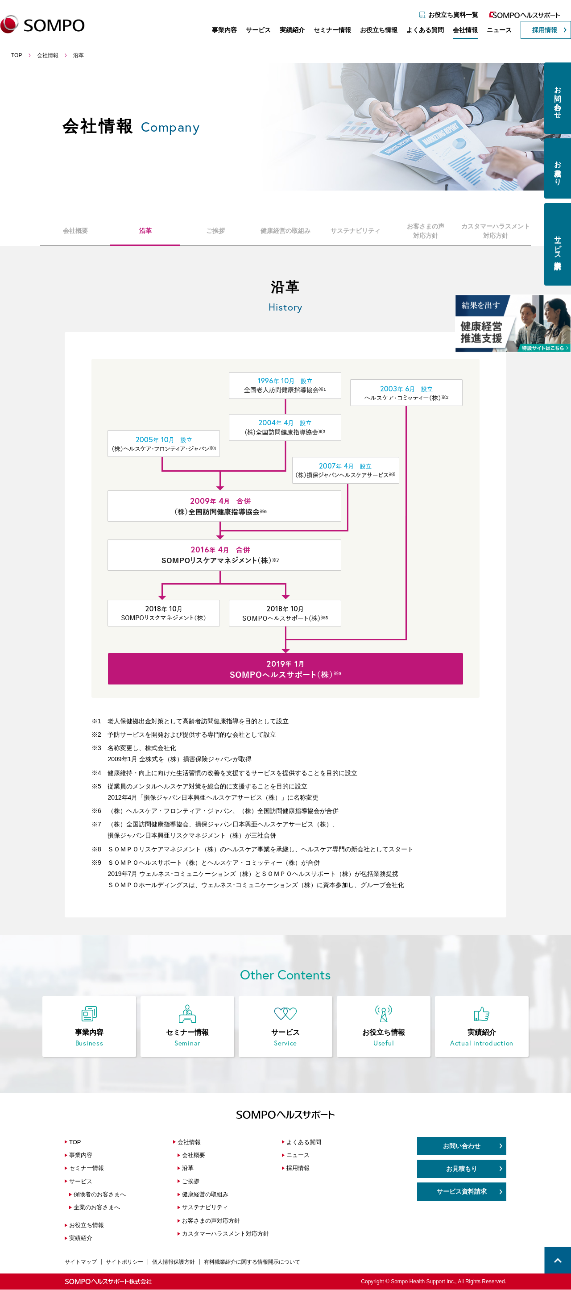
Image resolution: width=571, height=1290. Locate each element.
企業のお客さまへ (97, 1207)
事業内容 (219, 30)
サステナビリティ (356, 230)
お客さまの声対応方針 (425, 231)
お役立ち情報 (374, 30)
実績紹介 (287, 30)
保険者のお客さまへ (100, 1194)
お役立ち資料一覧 (449, 12)
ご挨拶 (215, 230)
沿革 (145, 230)
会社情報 (460, 30)
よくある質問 (420, 30)
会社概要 (75, 230)
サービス (253, 30)
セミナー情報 (328, 30)
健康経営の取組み (285, 230)
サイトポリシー (124, 1262)
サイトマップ (81, 1262)
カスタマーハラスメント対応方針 (495, 231)
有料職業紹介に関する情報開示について (252, 1262)
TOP (75, 1142)
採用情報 (540, 30)
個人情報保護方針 (173, 1262)
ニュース (494, 30)
